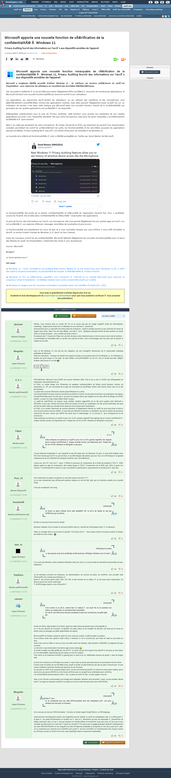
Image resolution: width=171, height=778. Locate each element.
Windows (27, 10)
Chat (71, 2)
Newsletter (83, 2)
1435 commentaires (49, 55)
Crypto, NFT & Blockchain (88, 13)
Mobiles (118, 6)
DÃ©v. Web (75, 6)
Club (123, 2)
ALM (50, 6)
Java (66, 6)
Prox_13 (18, 483)
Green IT (95, 10)
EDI (83, 6)
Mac (66, 10)
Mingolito (18, 356)
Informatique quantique (154, 10)
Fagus (18, 436)
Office (110, 6)
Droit (115, 2)
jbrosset (18, 329)
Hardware (52, 10)
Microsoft (58, 6)
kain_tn (18, 549)
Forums (35, 2)
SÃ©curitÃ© (105, 10)
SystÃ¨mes (127, 6)
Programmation (92, 6)
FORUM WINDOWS (28, 16)
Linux (36, 10)
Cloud (40, 6)
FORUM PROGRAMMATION (48, 16)
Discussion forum (149, 72)
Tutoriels (46, 2)
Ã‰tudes (105, 2)
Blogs (63, 2)
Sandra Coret (32, 55)
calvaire (18, 604)
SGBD (103, 6)
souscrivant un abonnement (57, 297)
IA (45, 6)
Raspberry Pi (75, 10)
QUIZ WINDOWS (100, 16)
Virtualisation (138, 10)
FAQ (56, 2)
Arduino (43, 10)
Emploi (94, 2)
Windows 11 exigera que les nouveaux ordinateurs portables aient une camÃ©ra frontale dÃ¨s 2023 (57, 287)
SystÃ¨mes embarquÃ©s (122, 10)
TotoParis (18, 580)
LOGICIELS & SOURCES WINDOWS (121, 16)
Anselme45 (18, 507)
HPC (60, 10)
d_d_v (18, 385)
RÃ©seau (85, 10)
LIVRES (139, 16)
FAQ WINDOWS (66, 16)
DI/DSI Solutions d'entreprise (24, 6)
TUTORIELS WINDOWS (83, 16)
